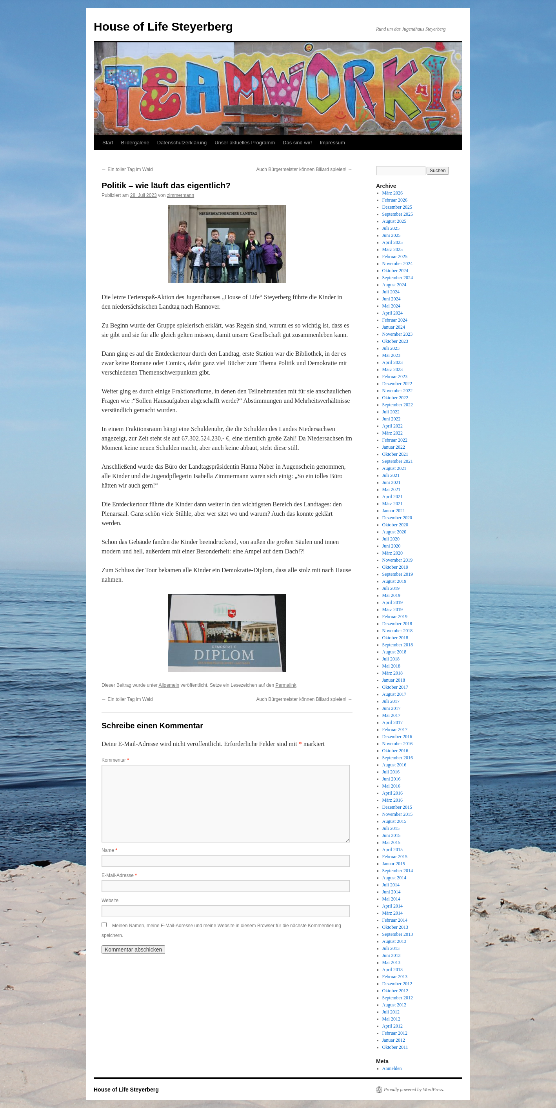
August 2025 (394, 221)
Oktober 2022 (395, 397)
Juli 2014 (391, 885)
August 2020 (394, 532)
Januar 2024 (393, 327)
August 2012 (394, 1005)
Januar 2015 (393, 863)
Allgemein (168, 685)
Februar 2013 (394, 976)
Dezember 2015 (397, 807)
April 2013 (392, 969)
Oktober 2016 (395, 750)
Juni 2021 (391, 482)
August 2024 (394, 284)
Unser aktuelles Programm (244, 143)
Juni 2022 (391, 419)
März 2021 (392, 503)
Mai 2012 (391, 1019)
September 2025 (397, 214)
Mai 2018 (391, 666)
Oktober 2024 (395, 270)
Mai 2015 (391, 842)
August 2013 (394, 941)
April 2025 (392, 242)
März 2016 (392, 800)
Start (107, 143)
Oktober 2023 (395, 341)
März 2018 (392, 673)
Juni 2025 (391, 235)
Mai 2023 (391, 355)
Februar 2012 (394, 1033)
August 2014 (394, 878)
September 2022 (397, 405)
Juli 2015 (391, 828)
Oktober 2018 (395, 637)
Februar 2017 (394, 729)
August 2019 (394, 581)
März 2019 (392, 609)
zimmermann (180, 195)
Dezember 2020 (397, 517)
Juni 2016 (391, 779)
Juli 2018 (391, 659)
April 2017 (392, 722)
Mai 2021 (391, 489)
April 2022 (392, 426)
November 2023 (397, 334)
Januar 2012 (393, 1040)
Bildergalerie (135, 143)
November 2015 (397, 814)
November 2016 (397, 743)
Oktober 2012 (395, 990)
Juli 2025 (391, 228)
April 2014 (392, 906)
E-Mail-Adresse (119, 875)
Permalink (285, 685)
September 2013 (397, 934)
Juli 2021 (391, 475)
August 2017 (394, 694)
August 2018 (394, 652)
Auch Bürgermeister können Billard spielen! (304, 169)
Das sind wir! (297, 143)
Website (110, 900)
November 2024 (397, 263)
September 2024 (397, 277)
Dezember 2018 (397, 623)
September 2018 (397, 645)
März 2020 (392, 553)
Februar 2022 (394, 440)
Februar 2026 (394, 200)
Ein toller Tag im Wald (127, 169)
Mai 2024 (391, 306)
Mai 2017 (391, 715)
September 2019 (397, 574)
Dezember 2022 (397, 383)
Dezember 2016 (397, 736)
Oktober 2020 (395, 525)
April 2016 (392, 793)
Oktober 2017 (395, 687)
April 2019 (392, 602)
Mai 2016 (391, 786)
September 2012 (397, 998)
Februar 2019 (394, 616)
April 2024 (392, 313)
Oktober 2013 (395, 927)
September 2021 (397, 461)
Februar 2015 (394, 856)
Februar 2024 (394, 320)
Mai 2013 (391, 962)
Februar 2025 (394, 256)
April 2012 (392, 1026)
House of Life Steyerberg (163, 26)
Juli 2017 (391, 701)
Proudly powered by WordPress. (414, 1089)
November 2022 (397, 390)
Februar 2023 (394, 376)
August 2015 (394, 821)
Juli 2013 (391, 948)
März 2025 (392, 249)
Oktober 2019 (395, 567)
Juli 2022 (391, 412)
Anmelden (392, 1068)
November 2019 (397, 560)
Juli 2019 (391, 588)
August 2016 (394, 765)
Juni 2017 (391, 708)
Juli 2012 (391, 1012)
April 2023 (392, 362)
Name (109, 850)
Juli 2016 (391, 772)
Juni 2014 (391, 892)
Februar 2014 (394, 920)
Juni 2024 (391, 299)
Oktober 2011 (395, 1047)
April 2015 (392, 849)
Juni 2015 (391, 835)
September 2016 (397, 757)
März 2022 (392, 433)
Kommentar (115, 760)
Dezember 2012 (397, 983)
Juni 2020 (391, 546)
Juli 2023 (391, 348)
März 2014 (392, 913)
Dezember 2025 (397, 207)
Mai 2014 (391, 899)
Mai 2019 (391, 595)
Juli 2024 (391, 292)
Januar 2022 (393, 447)
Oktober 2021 (395, 454)
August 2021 (394, 468)
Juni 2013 (391, 955)
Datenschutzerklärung (182, 143)
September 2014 (397, 870)
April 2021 (392, 496)
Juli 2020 (391, 539)
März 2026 (392, 193)
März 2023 (392, 369)
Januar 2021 (393, 510)
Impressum (332, 143)
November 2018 (397, 630)
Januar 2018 (393, 680)
